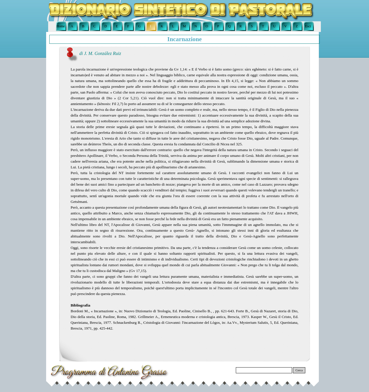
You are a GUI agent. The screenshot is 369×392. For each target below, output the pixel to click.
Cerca (299, 370)
